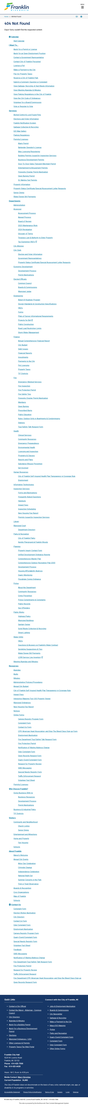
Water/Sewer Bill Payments (25, 197)
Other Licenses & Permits (19, 1043)
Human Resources (21, 472)
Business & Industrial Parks (25, 809)
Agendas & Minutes (17, 1021)
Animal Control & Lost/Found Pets (27, 115)
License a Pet (19, 66)
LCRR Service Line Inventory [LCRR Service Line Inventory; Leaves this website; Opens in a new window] (29, 657)
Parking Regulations (22, 135)
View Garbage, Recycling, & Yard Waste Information (34, 86)
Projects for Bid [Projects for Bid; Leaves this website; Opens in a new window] (24, 320)
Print (81, 16)
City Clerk (17, 250)
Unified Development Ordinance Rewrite (34, 555)
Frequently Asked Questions (29, 497)
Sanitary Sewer (24, 624)
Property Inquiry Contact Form (30, 550)
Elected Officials (20, 279)
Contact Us (15, 905)
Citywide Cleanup (25, 867)
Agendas (17, 670)
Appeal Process (24, 217)
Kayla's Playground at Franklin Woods (33, 542)
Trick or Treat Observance (28, 884)
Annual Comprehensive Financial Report (34, 341)
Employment (23, 480)
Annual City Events (21, 859)
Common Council (25, 283)
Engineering (18, 296)
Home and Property (21, 838)
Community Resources (27, 439)
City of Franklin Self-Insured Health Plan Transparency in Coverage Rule (46, 476)
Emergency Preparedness (28, 443)
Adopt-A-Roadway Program (29, 300)
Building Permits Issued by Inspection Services (37, 156)
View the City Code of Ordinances (27, 98)
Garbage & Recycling (58, 1018)
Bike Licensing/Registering (29, 152)
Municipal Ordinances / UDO (20, 1039)
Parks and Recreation (58, 1033)
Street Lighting (24, 633)
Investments (23, 357)
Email (76, 16)
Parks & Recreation (21, 534)
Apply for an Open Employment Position (29, 53)
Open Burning (23, 406)
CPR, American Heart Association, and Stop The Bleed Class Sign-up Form (47, 731)
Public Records (24, 604)
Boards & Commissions (27, 287)
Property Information (22, 184)
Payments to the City (26, 361)
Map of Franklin (20, 896)
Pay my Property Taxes (23, 74)
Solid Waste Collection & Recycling (32, 629)
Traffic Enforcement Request (29, 776)
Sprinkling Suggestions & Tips (30, 649)
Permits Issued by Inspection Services (34, 517)
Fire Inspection (24, 386)
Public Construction (26, 324)
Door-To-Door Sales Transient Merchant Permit (37, 164)
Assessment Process (27, 213)
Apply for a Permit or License (25, 49)
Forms (20, 312)
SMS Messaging (25, 768)
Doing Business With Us (23, 793)
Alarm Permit (23, 143)
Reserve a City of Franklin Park (26, 78)
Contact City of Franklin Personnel (27, 62)
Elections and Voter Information (26, 119)
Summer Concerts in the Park (29, 880)
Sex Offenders (24, 608)
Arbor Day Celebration (27, 863)
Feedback (17, 950)
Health (16, 431)
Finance (17, 337)
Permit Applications (26, 275)
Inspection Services (22, 489)
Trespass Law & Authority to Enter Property (35, 238)
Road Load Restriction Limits (29, 328)
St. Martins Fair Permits (27, 180)
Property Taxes (24, 369)
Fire (15, 378)
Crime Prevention (25, 596)
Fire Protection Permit (27, 390)
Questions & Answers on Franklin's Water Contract (38, 645)
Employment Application (27, 735)
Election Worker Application (25, 913)
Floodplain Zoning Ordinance (29, 579)
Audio (16, 674)
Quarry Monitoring (25, 575)
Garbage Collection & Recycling (26, 127)
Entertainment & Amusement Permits (33, 168)
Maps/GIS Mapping (57, 1026)
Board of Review (24, 221)
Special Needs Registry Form (30, 772)
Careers (59, 1092)
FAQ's (20, 308)
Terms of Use (49, 1092)
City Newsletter (56, 1014)
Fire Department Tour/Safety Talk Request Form (37, 739)
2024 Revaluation (25, 229)
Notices (17, 711)
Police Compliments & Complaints (31, 600)
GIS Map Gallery (20, 131)
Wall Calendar (19, 41)
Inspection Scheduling (27, 509)
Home (6, 16)
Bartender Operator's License (29, 147)
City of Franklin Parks (26, 538)
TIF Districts (23, 373)
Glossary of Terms (25, 234)
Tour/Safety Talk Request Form (30, 427)
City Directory (19, 917)
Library (16, 521)
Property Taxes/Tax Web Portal (21, 1047)
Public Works (19, 612)
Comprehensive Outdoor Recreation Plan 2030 (36, 563)
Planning (17, 546)
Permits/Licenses (21, 139)
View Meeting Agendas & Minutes (27, 90)
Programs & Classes (26, 456)
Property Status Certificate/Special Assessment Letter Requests (40, 188)
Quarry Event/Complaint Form (30, 760)
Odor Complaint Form (26, 752)
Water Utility (18, 637)
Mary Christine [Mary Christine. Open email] (24, 1077)
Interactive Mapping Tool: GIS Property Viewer (32, 699)
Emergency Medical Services (29, 382)
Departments (14, 201)
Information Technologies (24, 485)
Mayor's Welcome (21, 855)
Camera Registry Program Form (30, 719)
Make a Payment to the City (25, 70)
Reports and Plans (25, 460)
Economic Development (23, 267)
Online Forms (19, 715)
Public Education (24, 415)
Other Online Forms (57, 1049)
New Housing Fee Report (28, 513)
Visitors (12, 818)
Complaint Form (24, 723)
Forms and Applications (27, 493)
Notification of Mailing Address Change (34, 748)
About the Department (27, 588)
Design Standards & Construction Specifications (37, 304)
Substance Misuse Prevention (30, 464)
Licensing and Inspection (28, 451)
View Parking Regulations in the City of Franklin (32, 94)
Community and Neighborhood (26, 822)
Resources (13, 666)
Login (68, 1092)
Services (13, 111)
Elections (12, 1035)
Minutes (17, 678)
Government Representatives (29, 258)
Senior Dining (19, 193)
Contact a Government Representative (29, 57)
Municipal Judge (24, 291)
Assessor (17, 209)
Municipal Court (20, 526)
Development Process (27, 271)
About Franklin (15, 851)
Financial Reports (25, 353)
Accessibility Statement (12, 1092)
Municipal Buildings (26, 620)
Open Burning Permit (26, 176)
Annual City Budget (21, 686)
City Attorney (19, 246)
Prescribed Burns (25, 410)
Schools (17, 847)
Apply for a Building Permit (19, 1025)
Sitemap (75, 1092)
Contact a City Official (17, 1006)
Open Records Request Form (29, 756)
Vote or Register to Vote (23, 106)
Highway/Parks (24, 616)
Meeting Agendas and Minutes (26, 662)
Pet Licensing (23, 365)
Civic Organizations (21, 892)
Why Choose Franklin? (18, 789)
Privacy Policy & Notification (32, 1092)
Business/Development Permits (31, 160)
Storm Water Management (28, 332)
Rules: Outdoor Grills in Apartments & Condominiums (39, 419)
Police (16, 583)
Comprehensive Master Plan (29, 559)
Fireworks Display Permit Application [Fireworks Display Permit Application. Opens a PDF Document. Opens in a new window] (33, 398)
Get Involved (23, 468)
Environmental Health (26, 447)
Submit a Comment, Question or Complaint (30, 82)
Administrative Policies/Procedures (28, 682)
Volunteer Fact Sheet (26, 780)
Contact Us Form (24, 727)
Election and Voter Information (30, 254)
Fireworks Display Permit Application (33, 172)
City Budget (22, 345)
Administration (19, 205)
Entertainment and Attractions (25, 834)
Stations (21, 423)
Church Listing (23, 826)
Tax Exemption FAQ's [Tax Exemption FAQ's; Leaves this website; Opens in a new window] (26, 242)
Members (22, 402)
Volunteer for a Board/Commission (27, 102)
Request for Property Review (29, 764)
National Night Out (25, 876)
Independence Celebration (28, 872)
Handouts (22, 501)
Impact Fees (23, 505)
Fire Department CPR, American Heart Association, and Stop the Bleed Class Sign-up (47, 978)
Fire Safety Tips (24, 394)
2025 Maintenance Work (27, 225)
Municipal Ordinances (22, 703)
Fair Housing (23, 843)
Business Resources (26, 797)
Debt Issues (23, 349)
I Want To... (13, 45)
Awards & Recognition (22, 888)
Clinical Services (24, 435)
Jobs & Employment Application (62, 1006)
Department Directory (26, 530)
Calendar (14, 37)
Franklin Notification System (25, 123)
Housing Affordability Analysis (30, 571)
